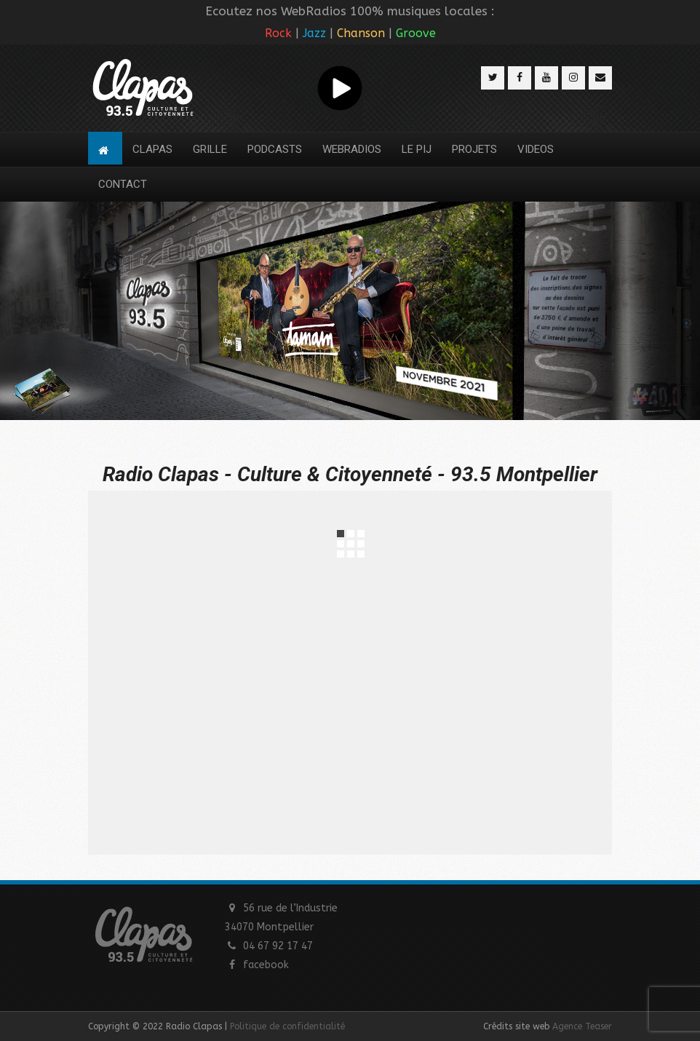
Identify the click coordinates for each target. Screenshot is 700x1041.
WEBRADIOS (351, 149)
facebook (266, 965)
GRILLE (210, 149)
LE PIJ (416, 149)
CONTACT (122, 184)
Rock (278, 33)
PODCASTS (274, 149)
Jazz (314, 33)
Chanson (361, 33)
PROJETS (474, 149)
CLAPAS (152, 149)
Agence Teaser (582, 1026)
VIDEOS (535, 149)
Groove (416, 33)
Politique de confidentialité (287, 1026)
